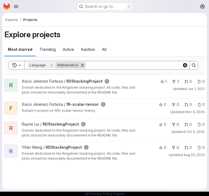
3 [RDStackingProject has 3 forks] (175, 81)
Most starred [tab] (20, 49)
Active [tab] (68, 49)
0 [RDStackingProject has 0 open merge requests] (188, 81)
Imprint (118, 194)
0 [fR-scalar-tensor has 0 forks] (175, 104)
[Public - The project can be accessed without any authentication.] (107, 81)
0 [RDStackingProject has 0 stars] (162, 124)
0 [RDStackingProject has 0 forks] (175, 124)
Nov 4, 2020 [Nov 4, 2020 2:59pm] (195, 112)
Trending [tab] (47, 49)
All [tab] (104, 49)
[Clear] (185, 65)
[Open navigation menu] (16, 6)
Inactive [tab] (88, 49)
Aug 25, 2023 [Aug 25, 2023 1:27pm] (194, 155)
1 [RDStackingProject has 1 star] (163, 81)
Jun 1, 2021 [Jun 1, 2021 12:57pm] (196, 89)
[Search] (134, 65)
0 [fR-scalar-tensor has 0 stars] (162, 104)
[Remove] (82, 65)
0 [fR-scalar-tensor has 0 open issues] (201, 104)
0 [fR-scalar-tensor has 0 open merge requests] (188, 104)
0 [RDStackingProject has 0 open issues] (201, 81)
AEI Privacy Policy (99, 194)
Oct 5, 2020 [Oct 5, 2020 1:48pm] (195, 132)
